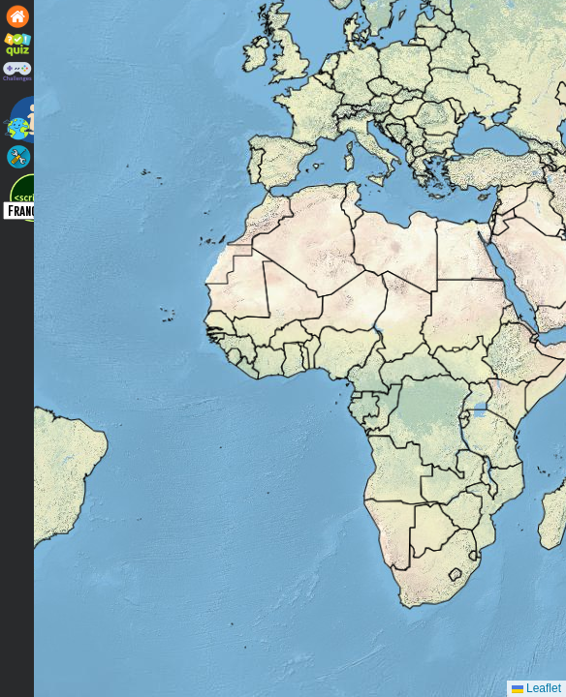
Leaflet (536, 688)
